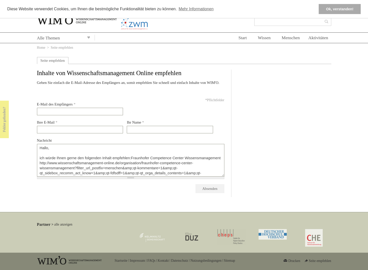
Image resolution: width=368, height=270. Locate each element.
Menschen (291, 37)
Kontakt (163, 260)
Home (41, 47)
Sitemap (229, 260)
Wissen (264, 37)
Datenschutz (179, 260)
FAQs (151, 260)
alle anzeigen (63, 224)
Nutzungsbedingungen (206, 260)
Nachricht (44, 140)
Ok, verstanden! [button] (339, 9)
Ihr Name (135, 122)
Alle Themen (48, 37)
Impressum (137, 260)
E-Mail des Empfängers (56, 104)
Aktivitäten (318, 37)
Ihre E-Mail (47, 122)
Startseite (121, 260)
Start (242, 37)
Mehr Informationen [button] (196, 9)
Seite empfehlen (52, 61)
